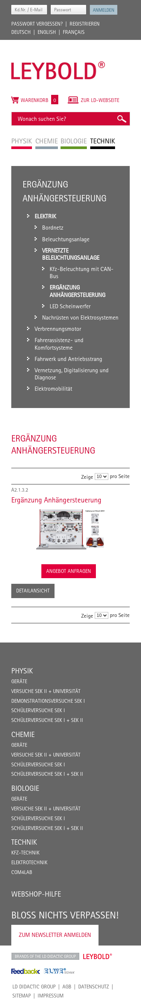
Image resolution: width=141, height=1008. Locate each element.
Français (74, 32)
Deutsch (21, 32)
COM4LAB (21, 872)
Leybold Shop (97, 956)
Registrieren (85, 24)
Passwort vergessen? (37, 24)
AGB (66, 987)
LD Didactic (45, 956)
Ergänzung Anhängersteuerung (56, 499)
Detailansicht (33, 591)
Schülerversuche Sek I (38, 710)
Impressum (51, 996)
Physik (22, 670)
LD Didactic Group (34, 987)
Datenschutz (93, 987)
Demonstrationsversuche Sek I (48, 701)
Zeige (87, 477)
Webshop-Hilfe (36, 893)
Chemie (23, 734)
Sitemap (21, 996)
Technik (24, 842)
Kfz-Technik (25, 853)
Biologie (25, 788)
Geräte (19, 681)
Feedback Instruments (25, 971)
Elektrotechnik (29, 862)
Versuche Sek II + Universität (45, 691)
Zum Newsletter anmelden (55, 934)
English (47, 32)
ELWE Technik (59, 971)
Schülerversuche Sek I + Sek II (47, 720)
